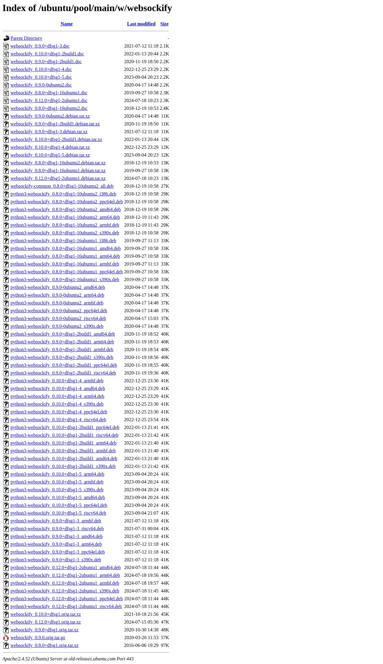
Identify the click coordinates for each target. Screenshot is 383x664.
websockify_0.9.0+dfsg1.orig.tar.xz (44, 629)
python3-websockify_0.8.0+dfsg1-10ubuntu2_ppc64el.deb (66, 201)
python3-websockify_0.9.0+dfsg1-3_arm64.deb (56, 544)
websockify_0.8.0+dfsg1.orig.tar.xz (44, 645)
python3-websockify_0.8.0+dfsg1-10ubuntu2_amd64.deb (65, 209)
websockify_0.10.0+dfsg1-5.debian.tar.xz (50, 154)
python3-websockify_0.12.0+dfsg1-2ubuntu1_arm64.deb (65, 575)
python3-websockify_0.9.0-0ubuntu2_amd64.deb (57, 287)
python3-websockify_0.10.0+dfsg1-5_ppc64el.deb (58, 505)
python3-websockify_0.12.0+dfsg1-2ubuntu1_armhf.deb (64, 583)
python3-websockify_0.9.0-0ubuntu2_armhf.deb (57, 302)
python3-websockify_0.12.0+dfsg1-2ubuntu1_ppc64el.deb (66, 598)
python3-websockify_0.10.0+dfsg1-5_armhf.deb (57, 481)
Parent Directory (26, 38)
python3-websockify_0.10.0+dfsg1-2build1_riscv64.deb (64, 435)
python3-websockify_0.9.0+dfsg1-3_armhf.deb (55, 520)
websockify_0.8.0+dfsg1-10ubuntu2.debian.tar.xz (58, 162)
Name (67, 23)
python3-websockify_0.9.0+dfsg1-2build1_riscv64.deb (63, 372)
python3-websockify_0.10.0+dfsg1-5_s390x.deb (57, 489)
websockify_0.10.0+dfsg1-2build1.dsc (47, 53)
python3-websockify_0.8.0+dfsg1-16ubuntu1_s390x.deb (64, 279)
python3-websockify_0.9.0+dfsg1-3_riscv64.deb (57, 528)
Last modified (141, 23)
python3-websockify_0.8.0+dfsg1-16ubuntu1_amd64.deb (65, 248)
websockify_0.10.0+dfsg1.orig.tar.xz (45, 614)
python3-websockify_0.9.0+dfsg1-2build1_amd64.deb (62, 333)
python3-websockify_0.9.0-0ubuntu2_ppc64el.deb (58, 310)
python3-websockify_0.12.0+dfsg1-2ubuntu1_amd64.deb (65, 567)
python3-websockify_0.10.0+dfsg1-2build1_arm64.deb (63, 442)
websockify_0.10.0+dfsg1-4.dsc (41, 69)
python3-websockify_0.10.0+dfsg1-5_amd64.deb (57, 497)
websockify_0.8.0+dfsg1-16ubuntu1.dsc (48, 92)
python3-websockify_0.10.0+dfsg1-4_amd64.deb (57, 388)
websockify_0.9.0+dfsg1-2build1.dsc (46, 61)
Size (164, 23)
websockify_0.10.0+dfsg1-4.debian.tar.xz (50, 147)
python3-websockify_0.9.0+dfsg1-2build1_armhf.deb (61, 349)
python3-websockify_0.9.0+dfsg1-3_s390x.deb (55, 559)
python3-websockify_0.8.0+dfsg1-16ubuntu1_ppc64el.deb (66, 271)
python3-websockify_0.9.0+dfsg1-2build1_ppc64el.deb (63, 365)
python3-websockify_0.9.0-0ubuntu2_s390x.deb (57, 326)
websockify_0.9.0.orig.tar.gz (37, 637)
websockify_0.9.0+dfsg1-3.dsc (39, 45)
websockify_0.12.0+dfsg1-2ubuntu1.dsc (48, 100)
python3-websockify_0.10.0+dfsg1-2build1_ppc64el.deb (64, 427)
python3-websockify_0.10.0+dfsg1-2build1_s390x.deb (63, 466)
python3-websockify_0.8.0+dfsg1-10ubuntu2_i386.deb (63, 193)
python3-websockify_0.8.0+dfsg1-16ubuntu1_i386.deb (63, 240)
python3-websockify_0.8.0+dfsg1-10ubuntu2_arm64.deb (65, 217)
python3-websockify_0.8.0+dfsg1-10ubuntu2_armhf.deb (64, 225)
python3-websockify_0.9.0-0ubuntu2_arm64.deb (57, 295)
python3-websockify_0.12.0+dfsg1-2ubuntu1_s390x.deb (64, 590)
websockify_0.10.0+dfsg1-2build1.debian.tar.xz (56, 139)
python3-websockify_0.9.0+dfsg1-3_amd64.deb (56, 536)
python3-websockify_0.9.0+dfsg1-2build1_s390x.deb (61, 357)
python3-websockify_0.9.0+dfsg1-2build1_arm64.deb (62, 341)
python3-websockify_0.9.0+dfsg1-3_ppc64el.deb (57, 551)
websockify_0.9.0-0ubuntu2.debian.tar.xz (50, 116)
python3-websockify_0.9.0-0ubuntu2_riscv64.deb (58, 318)
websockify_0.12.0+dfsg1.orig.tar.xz (45, 621)
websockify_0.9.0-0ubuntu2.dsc (41, 84)
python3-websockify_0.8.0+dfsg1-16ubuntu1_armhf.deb (64, 263)
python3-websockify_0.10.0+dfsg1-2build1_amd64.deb (63, 458)
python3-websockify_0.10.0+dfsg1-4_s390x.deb (57, 404)
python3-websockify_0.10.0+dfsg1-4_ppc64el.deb (58, 411)
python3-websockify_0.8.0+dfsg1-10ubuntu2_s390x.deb (64, 232)
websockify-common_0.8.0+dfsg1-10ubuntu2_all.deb (62, 186)
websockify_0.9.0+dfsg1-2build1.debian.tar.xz (55, 123)
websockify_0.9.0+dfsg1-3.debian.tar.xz (48, 131)
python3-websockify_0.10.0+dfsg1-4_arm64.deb (57, 396)
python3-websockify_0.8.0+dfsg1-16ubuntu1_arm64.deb (65, 256)
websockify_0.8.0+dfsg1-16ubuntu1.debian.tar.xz (58, 170)
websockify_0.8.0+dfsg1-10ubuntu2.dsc (48, 108)
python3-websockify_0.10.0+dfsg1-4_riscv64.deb (58, 419)
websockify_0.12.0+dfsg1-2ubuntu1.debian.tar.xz (58, 178)
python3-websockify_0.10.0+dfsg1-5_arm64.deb (57, 474)
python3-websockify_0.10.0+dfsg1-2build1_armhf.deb (63, 450)
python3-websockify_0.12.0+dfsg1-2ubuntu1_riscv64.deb (66, 606)
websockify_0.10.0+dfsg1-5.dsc (41, 77)
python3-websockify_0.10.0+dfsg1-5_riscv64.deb (58, 513)
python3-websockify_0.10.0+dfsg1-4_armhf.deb (57, 380)
